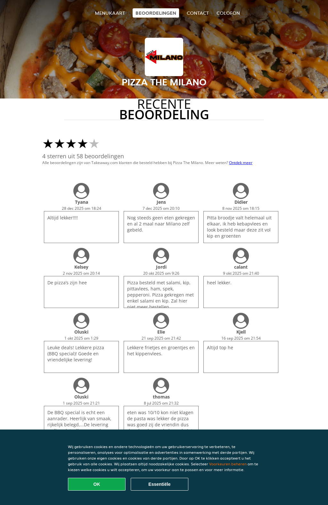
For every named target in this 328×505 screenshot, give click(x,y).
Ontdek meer (240, 162)
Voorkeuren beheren (228, 464)
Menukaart (110, 13)
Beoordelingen (155, 13)
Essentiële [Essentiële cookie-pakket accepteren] (159, 484)
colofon (228, 13)
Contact (198, 13)
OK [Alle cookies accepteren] (97, 484)
